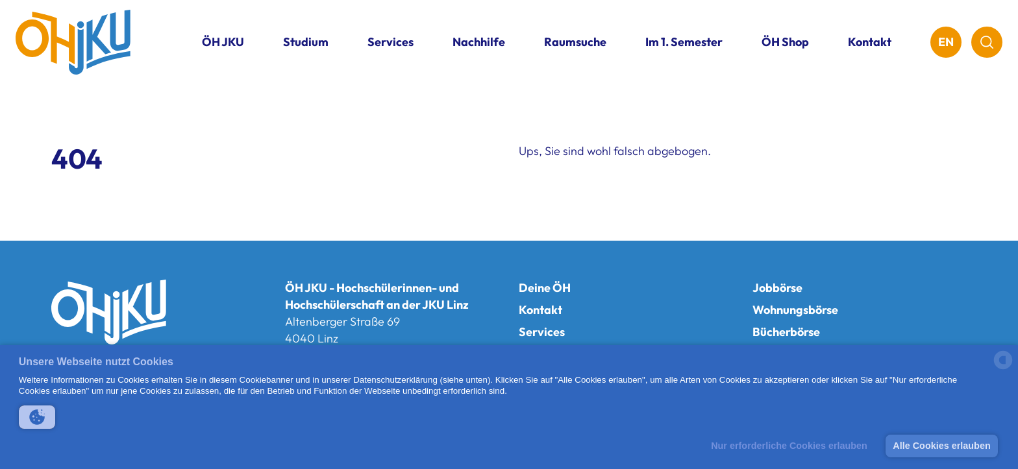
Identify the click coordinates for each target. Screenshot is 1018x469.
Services (542, 331)
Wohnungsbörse (795, 309)
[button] (37, 417)
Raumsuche (575, 41)
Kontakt (869, 41)
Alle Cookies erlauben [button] (941, 445)
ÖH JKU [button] (223, 41)
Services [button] (390, 41)
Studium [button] (306, 41)
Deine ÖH (545, 287)
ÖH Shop (785, 41)
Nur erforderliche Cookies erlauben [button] (789, 445)
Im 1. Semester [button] (684, 41)
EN (946, 41)
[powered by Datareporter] (1003, 368)
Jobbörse (777, 287)
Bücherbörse (786, 331)
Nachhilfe (479, 41)
